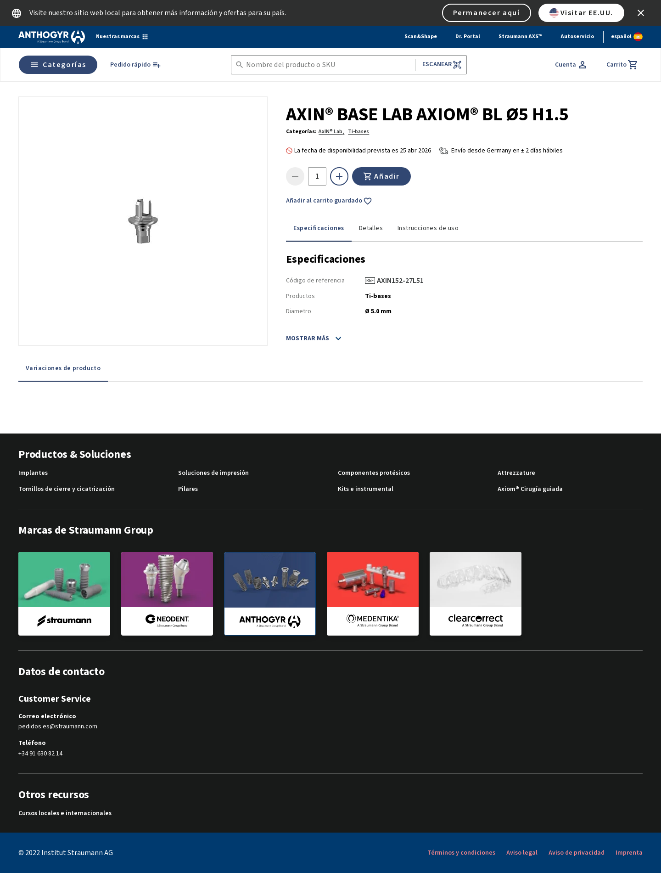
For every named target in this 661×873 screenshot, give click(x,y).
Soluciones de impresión (213, 473)
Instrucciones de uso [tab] (428, 228)
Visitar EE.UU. (581, 13)
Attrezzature (516, 473)
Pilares (188, 489)
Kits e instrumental (365, 489)
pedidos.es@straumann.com (57, 726)
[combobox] (329, 65)
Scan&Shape (420, 36)
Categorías (58, 65)
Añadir (381, 176)
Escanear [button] (442, 64)
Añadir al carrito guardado (329, 201)
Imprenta (629, 852)
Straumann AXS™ (520, 36)
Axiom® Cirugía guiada (530, 489)
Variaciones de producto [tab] (63, 368)
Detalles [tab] (371, 228)
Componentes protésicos (374, 473)
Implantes (33, 473)
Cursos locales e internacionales (65, 813)
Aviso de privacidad (577, 852)
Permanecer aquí (486, 13)
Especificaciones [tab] (318, 228)
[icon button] (641, 13)
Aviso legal (522, 852)
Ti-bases (358, 131)
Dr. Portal (467, 36)
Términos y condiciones (461, 852)
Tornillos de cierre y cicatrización (66, 489)
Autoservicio (577, 36)
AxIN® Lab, (331, 131)
